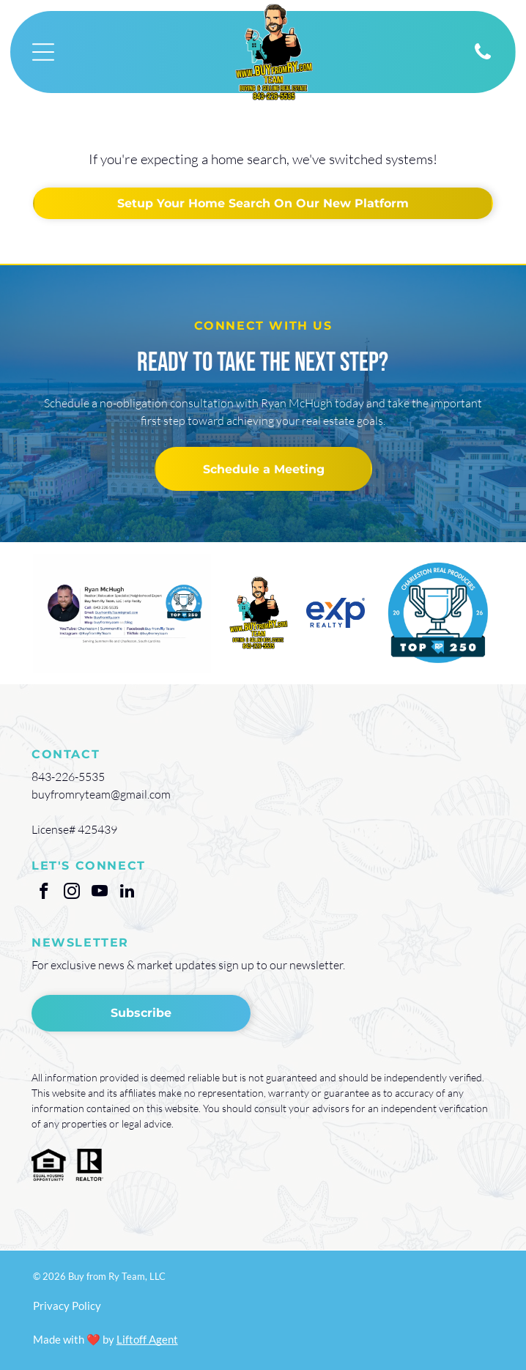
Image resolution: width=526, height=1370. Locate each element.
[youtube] (99, 893)
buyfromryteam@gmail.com (101, 794)
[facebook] (44, 893)
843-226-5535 (68, 776)
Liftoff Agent (147, 1339)
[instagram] (71, 893)
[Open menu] (43, 52)
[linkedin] (127, 893)
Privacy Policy (67, 1305)
